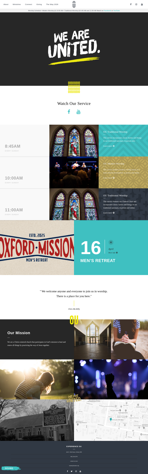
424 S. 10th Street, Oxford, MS (74, 452)
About (5, 4)
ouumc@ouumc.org (74, 465)
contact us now (74, 461)
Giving (39, 4)
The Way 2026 (52, 4)
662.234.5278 (74, 456)
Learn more (108, 146)
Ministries (17, 4)
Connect (28, 4)
